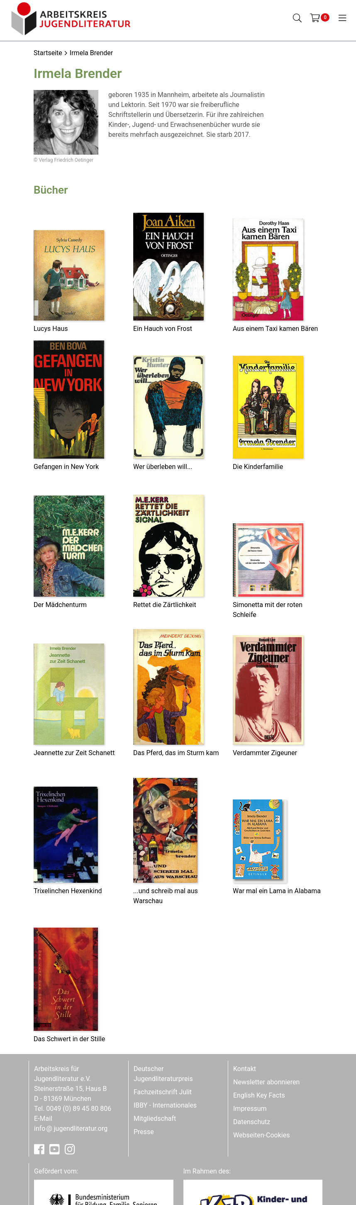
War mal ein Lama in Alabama (277, 891)
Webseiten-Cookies (261, 1135)
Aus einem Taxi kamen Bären (275, 329)
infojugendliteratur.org (70, 1128)
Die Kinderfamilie (258, 467)
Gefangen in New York (66, 467)
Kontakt (244, 1069)
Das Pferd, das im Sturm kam (176, 753)
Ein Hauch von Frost (162, 329)
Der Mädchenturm (60, 605)
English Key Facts (259, 1095)
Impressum (250, 1109)
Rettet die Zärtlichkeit (164, 605)
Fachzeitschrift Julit (163, 1092)
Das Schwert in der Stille (69, 1039)
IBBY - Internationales (165, 1105)
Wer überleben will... (163, 467)
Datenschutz (251, 1122)
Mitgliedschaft (155, 1118)
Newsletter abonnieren (266, 1082)
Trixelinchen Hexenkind (68, 891)
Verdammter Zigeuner (265, 753)
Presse (144, 1132)
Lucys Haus (51, 329)
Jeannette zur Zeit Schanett (74, 753)
